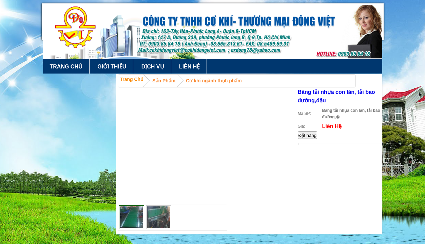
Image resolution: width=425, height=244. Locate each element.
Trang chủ (66, 66)
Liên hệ (189, 66)
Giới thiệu (111, 66)
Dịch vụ (152, 66)
